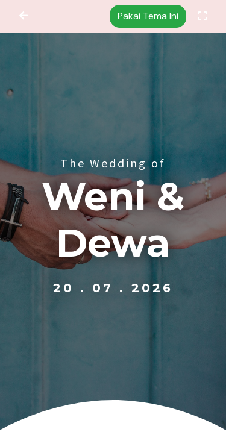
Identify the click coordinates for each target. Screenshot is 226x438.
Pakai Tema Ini (148, 16)
